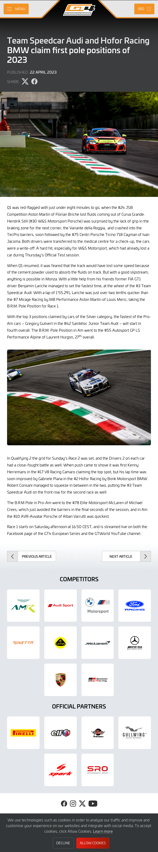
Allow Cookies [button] (93, 843)
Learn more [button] (103, 831)
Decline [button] (63, 843)
